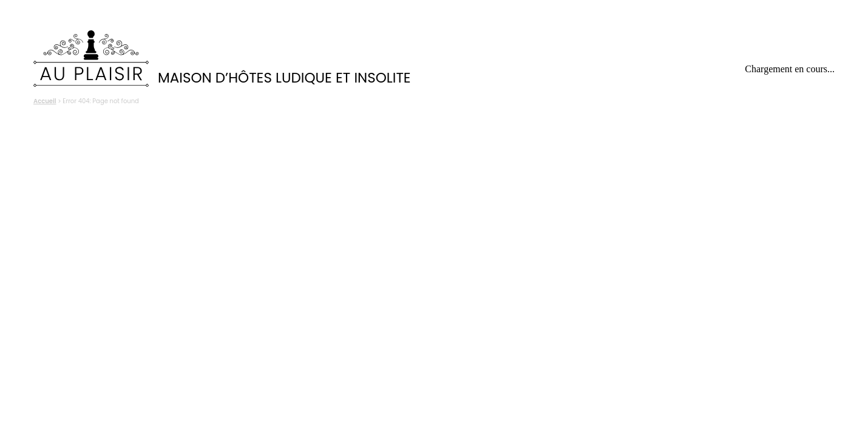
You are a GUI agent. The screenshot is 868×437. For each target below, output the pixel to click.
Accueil (44, 101)
